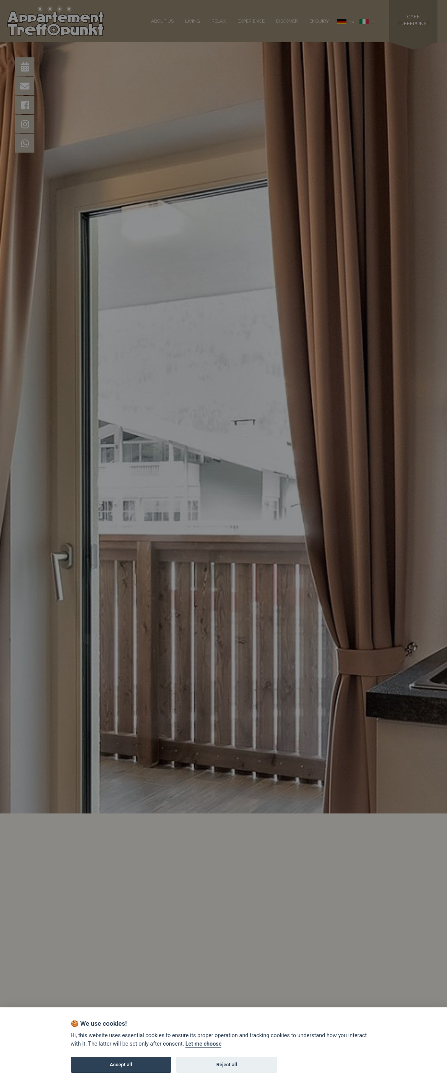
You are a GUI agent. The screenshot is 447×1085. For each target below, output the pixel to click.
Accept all (121, 1064)
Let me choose (203, 1044)
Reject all (226, 1064)
